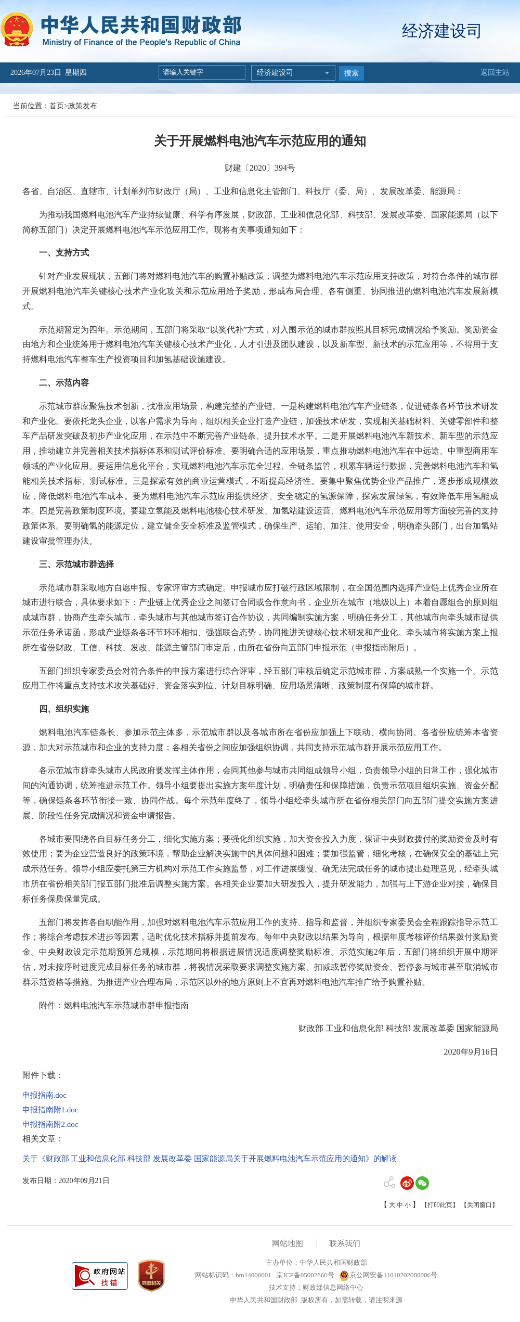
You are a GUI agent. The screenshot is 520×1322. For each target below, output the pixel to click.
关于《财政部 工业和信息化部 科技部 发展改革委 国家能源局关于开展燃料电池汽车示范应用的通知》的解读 (209, 1158)
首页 (56, 106)
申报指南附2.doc (50, 1124)
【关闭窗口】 (479, 1205)
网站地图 (287, 1243)
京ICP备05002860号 (304, 1275)
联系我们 (344, 1243)
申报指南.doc (44, 1095)
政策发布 (82, 106)
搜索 (351, 73)
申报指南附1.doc (50, 1110)
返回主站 (495, 72)
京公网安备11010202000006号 (388, 1275)
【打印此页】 (440, 1205)
